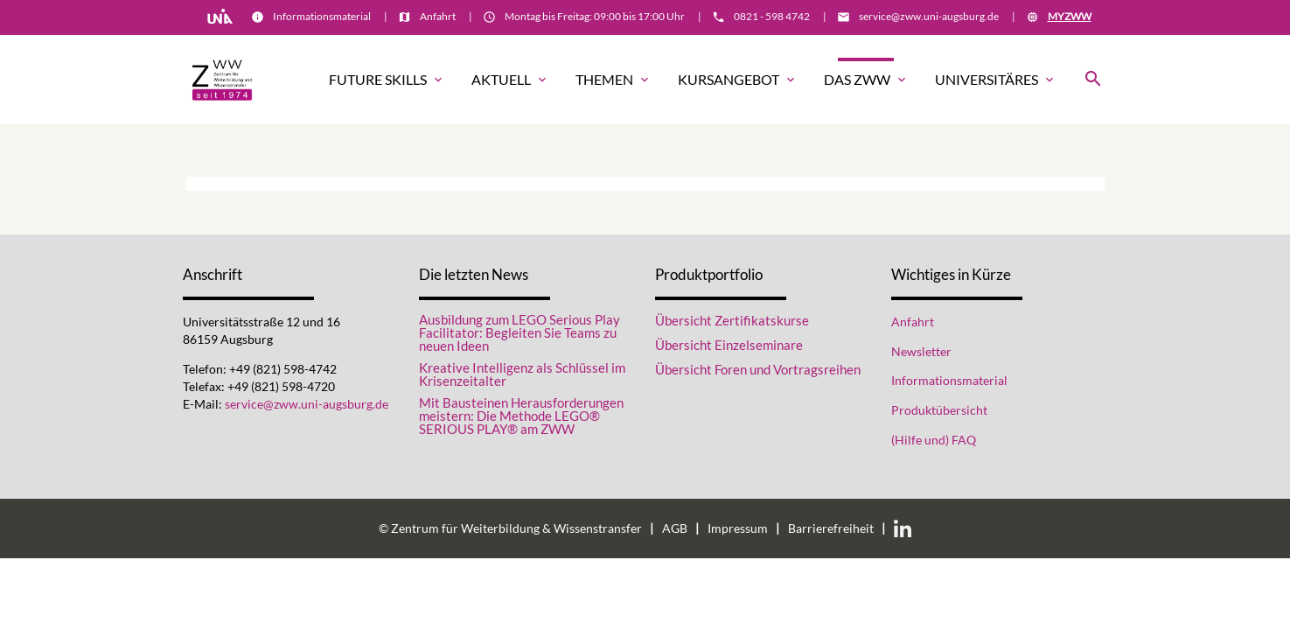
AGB (674, 529)
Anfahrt (438, 16)
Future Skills (387, 80)
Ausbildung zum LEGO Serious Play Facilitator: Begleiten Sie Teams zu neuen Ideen (519, 333)
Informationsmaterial (322, 16)
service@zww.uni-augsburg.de (929, 16)
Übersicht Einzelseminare (729, 345)
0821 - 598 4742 (772, 16)
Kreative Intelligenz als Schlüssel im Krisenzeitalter (522, 374)
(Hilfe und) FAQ (933, 440)
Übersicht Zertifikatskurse (732, 320)
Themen (613, 80)
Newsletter (921, 352)
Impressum (738, 529)
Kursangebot (738, 80)
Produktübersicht (939, 410)
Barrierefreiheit (831, 529)
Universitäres (995, 80)
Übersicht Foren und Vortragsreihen (758, 369)
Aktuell (510, 80)
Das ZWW (866, 80)
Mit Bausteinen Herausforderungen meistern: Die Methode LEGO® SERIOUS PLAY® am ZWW (521, 416)
